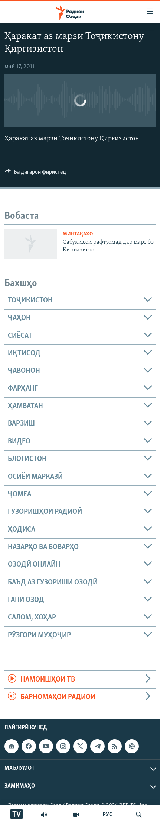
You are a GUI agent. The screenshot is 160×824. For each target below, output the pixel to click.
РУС (107, 815)
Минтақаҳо (78, 234)
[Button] (35, 174)
